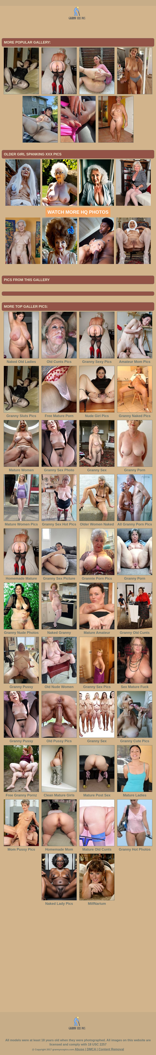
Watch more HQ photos (78, 212)
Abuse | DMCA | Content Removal (99, 1049)
